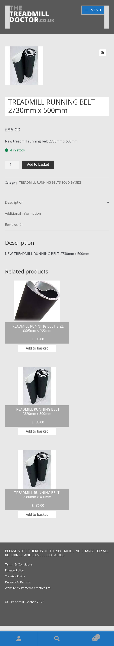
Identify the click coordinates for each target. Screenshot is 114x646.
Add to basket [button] (37, 348)
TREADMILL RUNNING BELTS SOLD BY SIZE (50, 182)
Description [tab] (14, 202)
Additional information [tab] (23, 213)
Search (57, 639)
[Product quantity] (12, 165)
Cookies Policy (15, 576)
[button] (102, 52)
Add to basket (38, 164)
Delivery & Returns (18, 582)
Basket (88, 635)
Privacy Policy (14, 570)
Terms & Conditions (19, 564)
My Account (19, 639)
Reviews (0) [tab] (14, 224)
